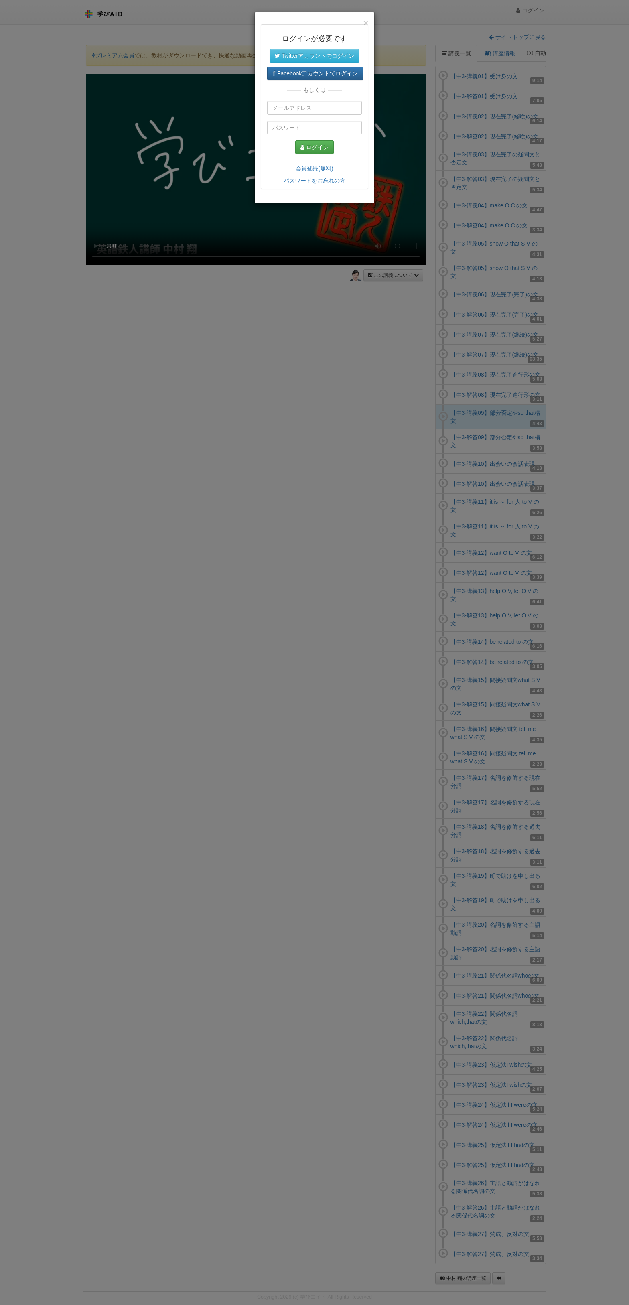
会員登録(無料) (314, 168)
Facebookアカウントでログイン (315, 73)
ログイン (314, 147)
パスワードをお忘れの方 (314, 180)
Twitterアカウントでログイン (314, 56)
